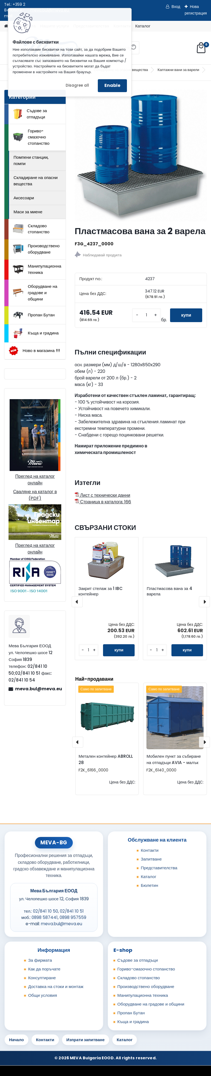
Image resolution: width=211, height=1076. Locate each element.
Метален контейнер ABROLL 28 (106, 759)
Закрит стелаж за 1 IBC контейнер (101, 591)
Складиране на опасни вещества (35, 181)
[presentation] (77, 601)
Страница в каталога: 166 (103, 502)
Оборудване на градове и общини (35, 292)
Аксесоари (23, 198)
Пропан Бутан (34, 315)
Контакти (150, 850)
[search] (133, 49)
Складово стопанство (31, 229)
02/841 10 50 (45, 911)
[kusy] (146, 315)
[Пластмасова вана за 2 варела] (141, 156)
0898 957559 (73, 917)
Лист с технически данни (102, 495)
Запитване (151, 859)
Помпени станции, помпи (30, 160)
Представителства (159, 868)
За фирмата (40, 960)
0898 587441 (45, 917)
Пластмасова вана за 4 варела (169, 591)
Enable (112, 85)
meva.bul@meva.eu (38, 689)
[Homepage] (6, 26)
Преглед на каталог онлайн (35, 479)
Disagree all (77, 85)
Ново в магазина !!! (34, 350)
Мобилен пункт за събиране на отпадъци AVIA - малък (173, 759)
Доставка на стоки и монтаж (55, 986)
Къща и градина (36, 333)
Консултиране (42, 978)
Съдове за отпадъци (30, 114)
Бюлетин (149, 885)
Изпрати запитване (85, 1040)
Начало (16, 1040)
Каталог (142, 26)
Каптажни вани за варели (178, 69)
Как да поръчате (44, 969)
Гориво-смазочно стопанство (31, 137)
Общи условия (42, 995)
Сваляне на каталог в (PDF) (35, 495)
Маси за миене (27, 212)
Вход (175, 6)
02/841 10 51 (72, 911)
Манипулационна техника (37, 269)
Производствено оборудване (36, 249)
